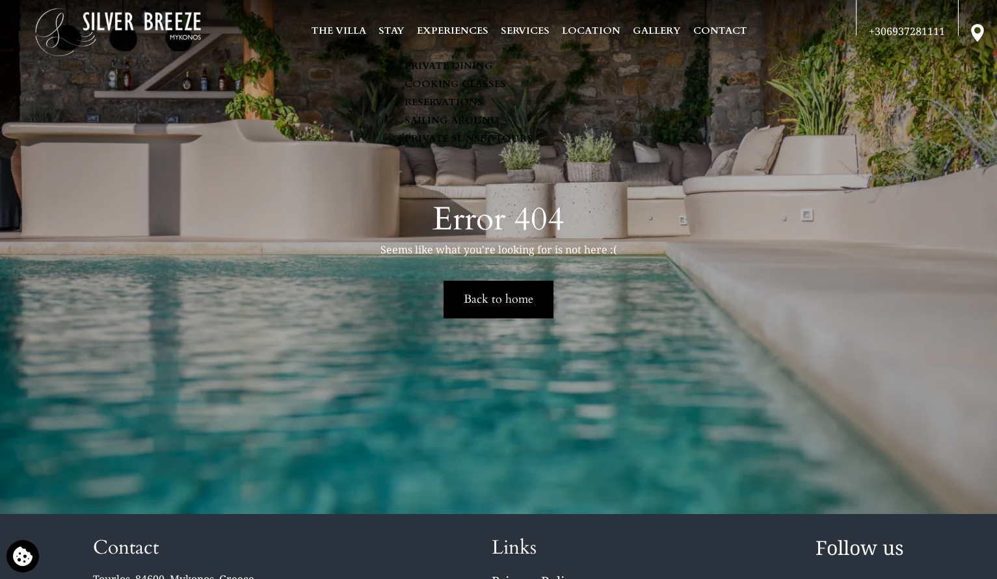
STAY (392, 30)
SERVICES (525, 30)
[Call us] (907, 31)
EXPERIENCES (452, 30)
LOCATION (591, 30)
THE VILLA (339, 30)
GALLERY (657, 30)
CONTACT (720, 30)
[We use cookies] (23, 556)
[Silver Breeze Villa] (118, 32)
